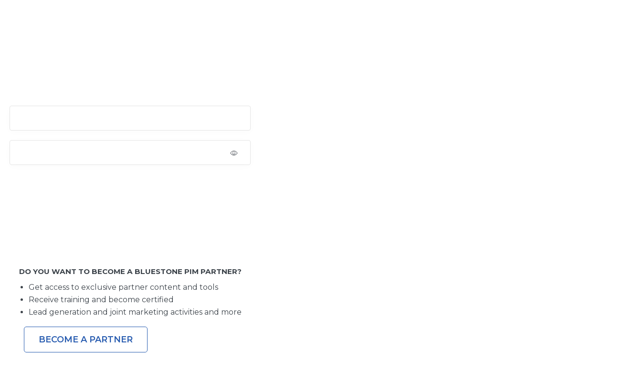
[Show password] (240, 152)
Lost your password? (41, 225)
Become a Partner (86, 339)
